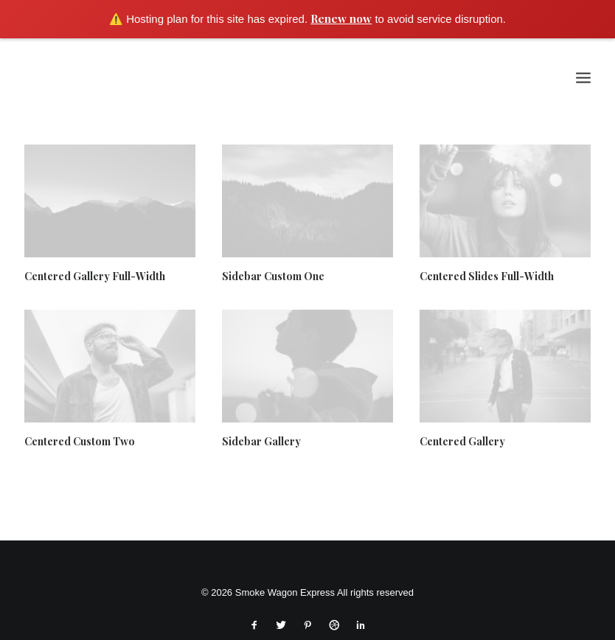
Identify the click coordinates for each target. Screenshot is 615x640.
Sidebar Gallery (261, 441)
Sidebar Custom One (273, 276)
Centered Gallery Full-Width (94, 276)
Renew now (341, 18)
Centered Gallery (462, 441)
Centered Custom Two (79, 441)
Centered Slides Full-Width (487, 276)
